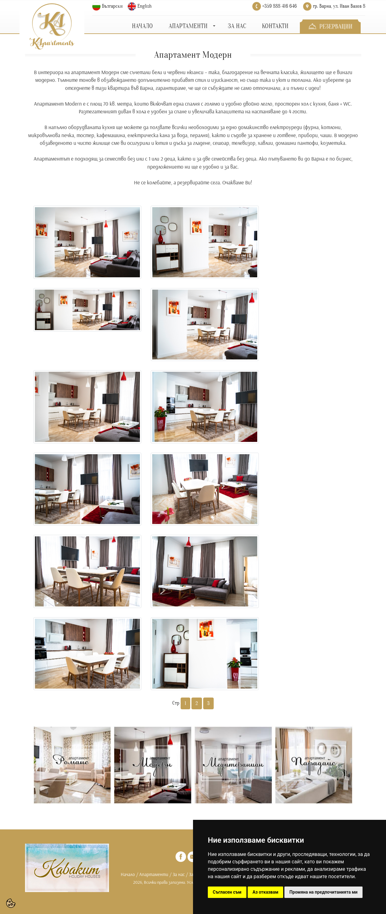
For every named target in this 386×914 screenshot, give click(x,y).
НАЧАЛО (142, 26)
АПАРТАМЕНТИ (188, 26)
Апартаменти (153, 874)
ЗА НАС (237, 26)
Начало (128, 874)
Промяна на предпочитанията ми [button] (323, 892)
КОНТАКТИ (275, 26)
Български (112, 6)
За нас (179, 874)
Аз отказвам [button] (266, 892)
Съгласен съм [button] (227, 892)
